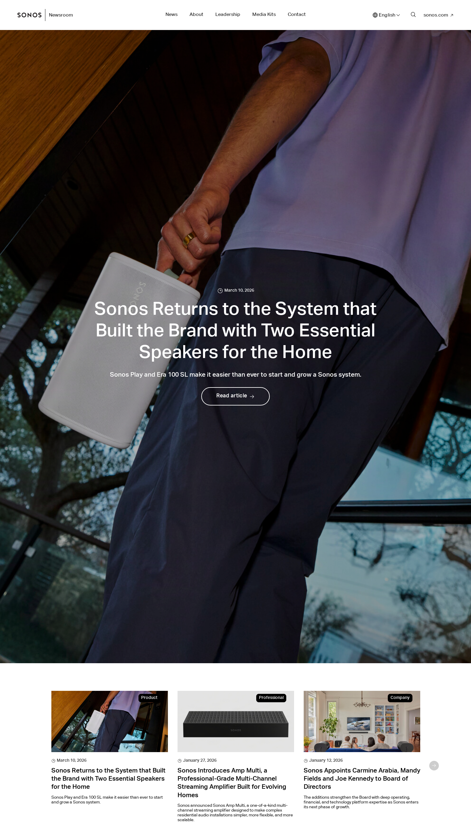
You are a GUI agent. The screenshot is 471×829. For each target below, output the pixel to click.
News (172, 14)
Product (149, 698)
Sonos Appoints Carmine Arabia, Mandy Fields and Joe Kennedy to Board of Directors (362, 779)
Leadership (227, 14)
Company (400, 698)
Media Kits (264, 14)
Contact (297, 14)
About (196, 14)
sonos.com (436, 15)
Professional (271, 698)
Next (434, 765)
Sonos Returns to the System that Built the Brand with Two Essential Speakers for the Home (108, 779)
